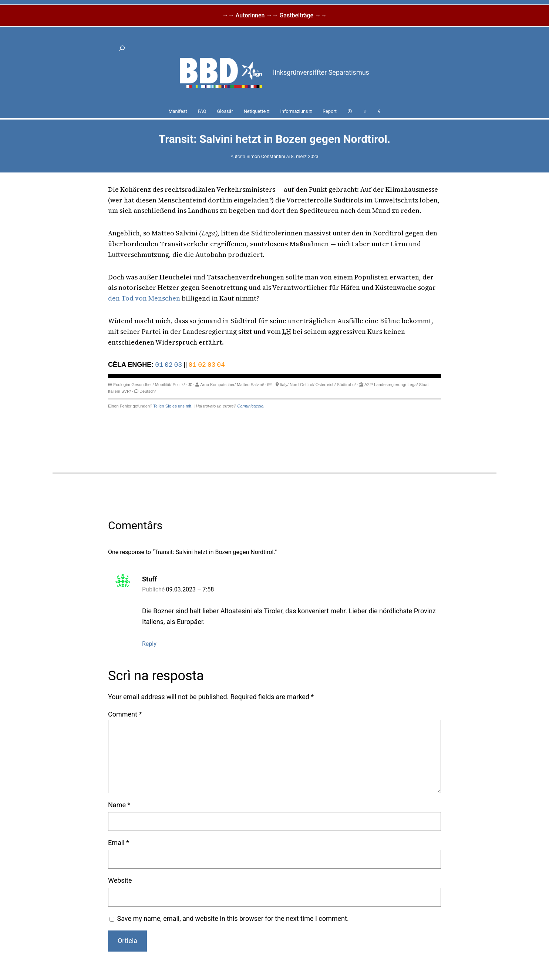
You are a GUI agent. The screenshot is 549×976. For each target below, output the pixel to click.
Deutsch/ (147, 391)
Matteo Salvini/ (250, 384)
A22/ (368, 384)
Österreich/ (326, 384)
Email (118, 842)
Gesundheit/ (142, 384)
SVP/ (126, 391)
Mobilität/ (163, 384)
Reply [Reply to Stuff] (149, 643)
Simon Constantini (265, 156)
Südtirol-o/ (346, 384)
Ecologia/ (121, 384)
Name (119, 805)
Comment (125, 714)
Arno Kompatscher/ (218, 384)
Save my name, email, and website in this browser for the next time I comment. (233, 918)
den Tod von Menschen (144, 298)
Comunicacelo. (251, 406)
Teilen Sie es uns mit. (172, 406)
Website (120, 880)
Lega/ (412, 384)
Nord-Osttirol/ (302, 384)
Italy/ (284, 384)
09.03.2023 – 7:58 (190, 589)
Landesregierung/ (390, 384)
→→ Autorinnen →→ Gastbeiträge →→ (274, 15)
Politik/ (179, 384)
